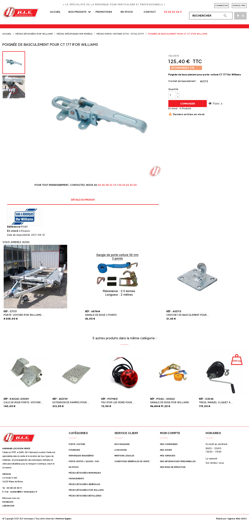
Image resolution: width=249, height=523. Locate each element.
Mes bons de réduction (172, 467)
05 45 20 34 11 (173, 11)
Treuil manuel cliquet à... (216, 402)
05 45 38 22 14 (107, 185)
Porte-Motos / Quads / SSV (84, 461)
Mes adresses (167, 455)
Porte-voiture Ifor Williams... (24, 315)
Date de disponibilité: (18, 235)
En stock (127, 11)
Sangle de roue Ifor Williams (169, 402)
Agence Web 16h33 (237, 518)
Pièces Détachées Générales (84, 484)
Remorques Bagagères (81, 455)
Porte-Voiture (77, 444)
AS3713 (204, 81)
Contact (150, 11)
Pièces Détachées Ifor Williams (86, 490)
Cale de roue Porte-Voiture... (23, 402)
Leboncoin (8, 506)
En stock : (173, 108)
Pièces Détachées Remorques (85, 473)
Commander (187, 103)
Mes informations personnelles (178, 461)
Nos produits (77, 11)
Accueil (55, 11)
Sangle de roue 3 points (101, 315)
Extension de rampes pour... (71, 402)
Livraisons (120, 450)
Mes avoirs (166, 450)
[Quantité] (172, 95)
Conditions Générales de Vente (132, 461)
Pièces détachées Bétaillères (85, 496)
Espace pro (239, 5)
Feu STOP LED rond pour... (118, 402)
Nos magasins (122, 444)
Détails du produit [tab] (83, 199)
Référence (13, 226)
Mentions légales (124, 455)
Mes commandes (169, 444)
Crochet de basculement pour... (187, 315)
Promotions (104, 11)
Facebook (7, 502)
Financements (76, 478)
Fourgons (74, 450)
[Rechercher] (210, 16)
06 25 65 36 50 (127, 185)
